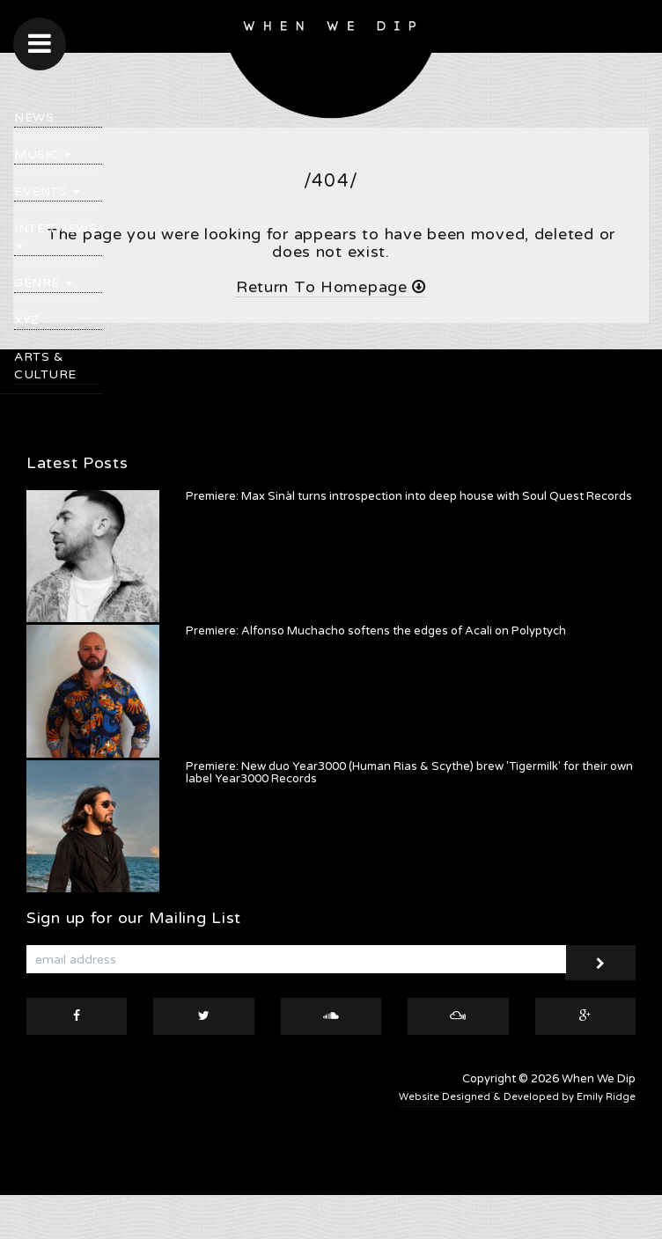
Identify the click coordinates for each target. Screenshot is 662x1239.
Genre (43, 282)
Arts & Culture (45, 365)
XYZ (27, 319)
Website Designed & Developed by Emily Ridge (517, 1097)
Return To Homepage (331, 287)
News (34, 117)
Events (47, 191)
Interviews (55, 234)
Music (42, 154)
